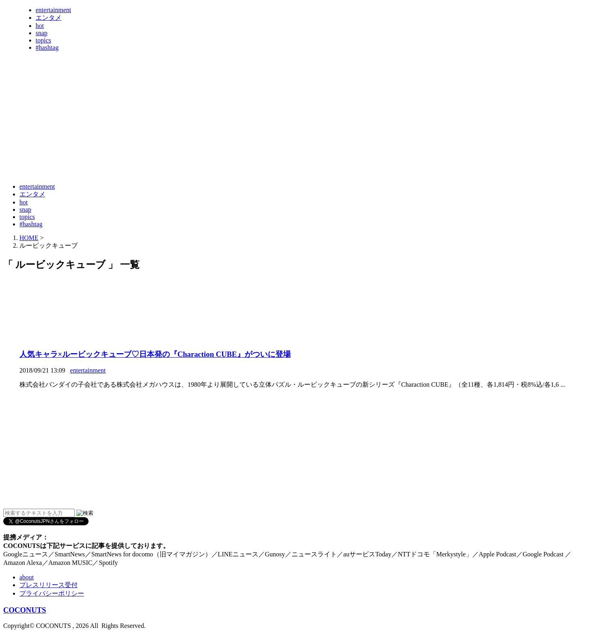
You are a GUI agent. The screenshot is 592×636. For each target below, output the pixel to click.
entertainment (53, 9)
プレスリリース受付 (48, 584)
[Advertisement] (150, 157)
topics (43, 40)
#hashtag (47, 47)
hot (40, 25)
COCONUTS (24, 610)
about (26, 577)
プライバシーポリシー (51, 593)
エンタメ (48, 17)
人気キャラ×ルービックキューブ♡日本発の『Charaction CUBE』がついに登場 (155, 354)
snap (41, 32)
